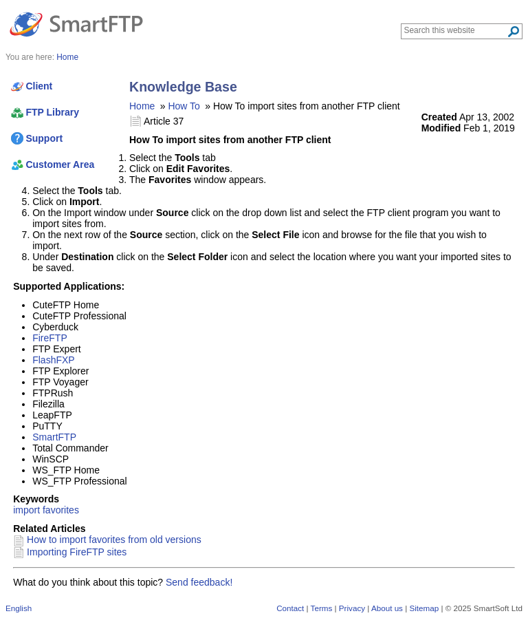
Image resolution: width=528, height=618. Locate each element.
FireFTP (49, 337)
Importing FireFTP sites (76, 551)
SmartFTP (54, 437)
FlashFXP (53, 359)
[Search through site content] (455, 30)
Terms (322, 608)
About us (387, 608)
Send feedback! (199, 582)
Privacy (352, 608)
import (26, 509)
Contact (290, 608)
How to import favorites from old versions (114, 539)
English (19, 608)
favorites (61, 509)
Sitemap (424, 608)
